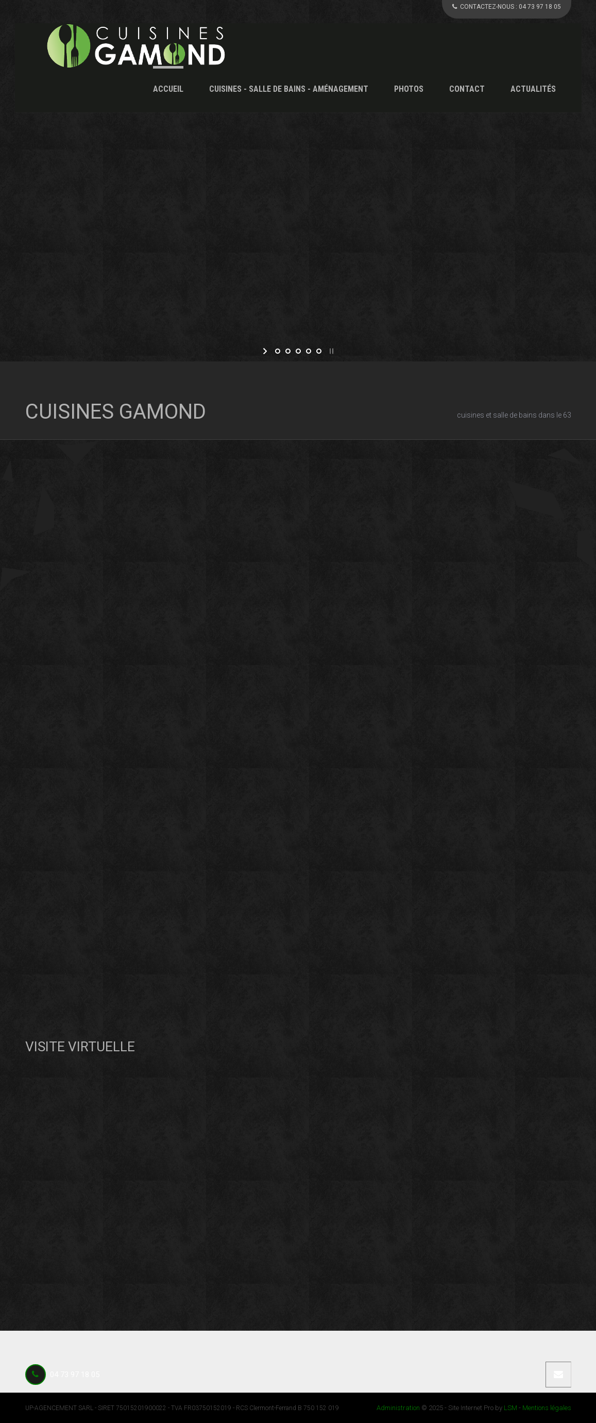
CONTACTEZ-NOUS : (506, 6)
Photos (408, 89)
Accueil (168, 89)
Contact (467, 89)
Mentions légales (546, 1408)
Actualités (533, 89)
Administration (398, 1408)
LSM (510, 1408)
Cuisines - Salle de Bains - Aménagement (288, 89)
